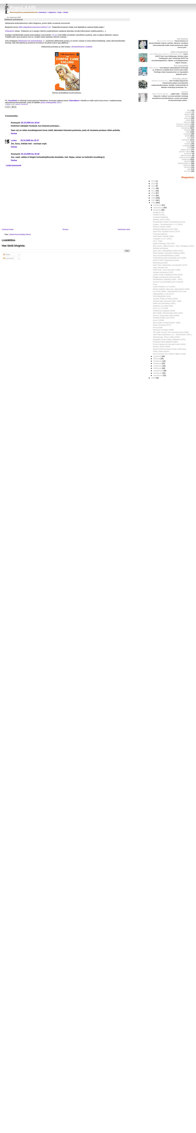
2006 (153, 203)
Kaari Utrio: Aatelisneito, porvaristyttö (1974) (170, 265)
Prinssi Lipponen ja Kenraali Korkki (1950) (169, 344)
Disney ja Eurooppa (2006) (163, 330)
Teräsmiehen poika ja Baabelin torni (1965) (169, 258)
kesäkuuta (157, 363)
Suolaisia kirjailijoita (160, 217)
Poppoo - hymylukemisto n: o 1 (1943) (167, 224)
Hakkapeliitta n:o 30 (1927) (163, 294)
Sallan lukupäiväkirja (179, 52)
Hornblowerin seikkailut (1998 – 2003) (167, 279)
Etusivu (65, 229)
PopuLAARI (23, 7)
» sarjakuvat (51, 12)
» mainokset (41, 12)
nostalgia (186, 146)
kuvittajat (187, 134)
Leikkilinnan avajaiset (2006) (164, 311)
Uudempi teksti (7, 229)
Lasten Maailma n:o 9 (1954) (164, 287)
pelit (189, 148)
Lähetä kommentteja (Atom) (20, 234)
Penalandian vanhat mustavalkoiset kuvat (169, 222)
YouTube (187, 171)
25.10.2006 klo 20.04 (30, 123)
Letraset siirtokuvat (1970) (163, 272)
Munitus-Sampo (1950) (162, 227)
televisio (187, 161)
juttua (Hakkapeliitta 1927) (51, 102)
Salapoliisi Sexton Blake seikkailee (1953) (169, 339)
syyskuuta (157, 356)
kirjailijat (187, 130)
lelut (189, 138)
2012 (153, 188)
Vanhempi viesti (124, 229)
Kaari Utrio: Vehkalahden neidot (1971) (168, 251)
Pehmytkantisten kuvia (161, 296)
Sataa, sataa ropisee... (161, 351)
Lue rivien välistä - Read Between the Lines (170, 291)
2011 (153, 191)
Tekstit (6, 255)
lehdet (187, 136)
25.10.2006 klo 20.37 (30, 140)
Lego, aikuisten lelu (160, 268)
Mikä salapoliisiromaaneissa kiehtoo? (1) (34, 27)
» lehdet (65, 12)
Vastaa (14, 133)
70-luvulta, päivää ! (180, 79)
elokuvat (187, 118)
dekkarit (17, 104)
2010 (153, 193)
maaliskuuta (158, 371)
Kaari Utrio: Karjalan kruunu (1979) (166, 231)
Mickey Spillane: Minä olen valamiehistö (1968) (171, 289)
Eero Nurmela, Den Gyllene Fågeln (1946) (169, 354)
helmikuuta (157, 373)
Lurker (14, 140)
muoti (188, 142)
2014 (153, 184)
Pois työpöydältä (181, 66)
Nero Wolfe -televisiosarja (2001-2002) (168, 313)
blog (189, 110)
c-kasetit (188, 112)
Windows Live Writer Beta (163, 306)
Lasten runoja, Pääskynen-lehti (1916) (167, 275)
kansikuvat (24, 104)
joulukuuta (157, 205)
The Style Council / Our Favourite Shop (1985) (171, 332)
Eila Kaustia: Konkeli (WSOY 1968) (166, 323)
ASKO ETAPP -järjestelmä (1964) (166, 260)
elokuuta (156, 359)
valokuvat (187, 165)
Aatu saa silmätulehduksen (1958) (166, 255)
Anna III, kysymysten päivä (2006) (166, 315)
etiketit (188, 120)
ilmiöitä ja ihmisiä (183, 126)
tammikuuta (158, 375)
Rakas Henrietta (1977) (162, 325)
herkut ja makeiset (183, 124)
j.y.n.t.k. (185, 92)
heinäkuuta (157, 361)
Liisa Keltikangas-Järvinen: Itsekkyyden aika (165, 54)
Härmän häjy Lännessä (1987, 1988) (167, 301)
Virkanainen (9, 31)
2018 (153, 181)
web (189, 169)
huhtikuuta (157, 368)
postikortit (188, 153)
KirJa (155, 284)
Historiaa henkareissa (160, 81)
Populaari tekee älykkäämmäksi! (165, 342)
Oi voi (54, 35)
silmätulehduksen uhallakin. (82, 47)
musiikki (187, 144)
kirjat (188, 132)
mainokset (186, 140)
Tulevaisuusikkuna (160, 234)
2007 (153, 200)
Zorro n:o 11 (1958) (160, 308)
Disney (188, 116)
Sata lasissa (154, 68)
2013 (153, 186)
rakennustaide (186, 155)
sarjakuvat (186, 159)
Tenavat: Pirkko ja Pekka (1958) (165, 299)
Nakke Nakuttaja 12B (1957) (164, 243)
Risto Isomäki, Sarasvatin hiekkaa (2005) (169, 253)
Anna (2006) (158, 327)
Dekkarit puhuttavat (160, 248)
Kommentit (8, 258)
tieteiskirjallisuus (184, 163)
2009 (153, 196)
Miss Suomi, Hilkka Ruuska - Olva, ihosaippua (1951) (173, 246)
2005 (153, 378)
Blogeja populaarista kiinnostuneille (166, 277)
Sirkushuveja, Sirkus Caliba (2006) (166, 337)
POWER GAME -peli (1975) (163, 318)
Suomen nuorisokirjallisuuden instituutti (168, 282)
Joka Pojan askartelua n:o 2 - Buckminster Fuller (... (173, 335)
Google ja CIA (158, 212)
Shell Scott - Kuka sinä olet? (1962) (166, 270)
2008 (153, 198)
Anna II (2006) (158, 320)
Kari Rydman (182, 39)
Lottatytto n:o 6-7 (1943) (162, 239)
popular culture (185, 152)
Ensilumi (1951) (159, 215)
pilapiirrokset (186, 150)
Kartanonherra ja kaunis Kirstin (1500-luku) (169, 349)
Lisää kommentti (13, 165)
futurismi (187, 122)
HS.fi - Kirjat (157, 241)
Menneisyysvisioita (160, 263)
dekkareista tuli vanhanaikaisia (30, 41)
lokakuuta (157, 210)
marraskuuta (158, 208)
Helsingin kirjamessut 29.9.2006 (165, 229)
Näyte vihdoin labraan (160, 94)
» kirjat (58, 12)
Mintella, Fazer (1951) (161, 219)
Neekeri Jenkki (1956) (161, 347)
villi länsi (187, 167)
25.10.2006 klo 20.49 (30, 154)
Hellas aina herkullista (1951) (164, 303)
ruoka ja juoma (185, 157)
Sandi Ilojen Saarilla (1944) (163, 236)
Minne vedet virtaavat (165, 41)
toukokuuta (157, 366)
